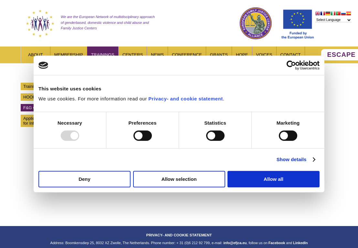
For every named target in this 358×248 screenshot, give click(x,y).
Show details (292, 159)
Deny (84, 179)
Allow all (273, 179)
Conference (187, 54)
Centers (132, 54)
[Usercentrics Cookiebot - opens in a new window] (291, 65)
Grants (219, 54)
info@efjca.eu (235, 243)
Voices (264, 54)
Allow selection (178, 179)
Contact (290, 54)
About (35, 54)
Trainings (102, 54)
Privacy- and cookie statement (185, 98)
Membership (68, 54)
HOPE (242, 54)
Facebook (276, 243)
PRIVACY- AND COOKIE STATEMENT (179, 235)
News (157, 54)
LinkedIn (300, 243)
